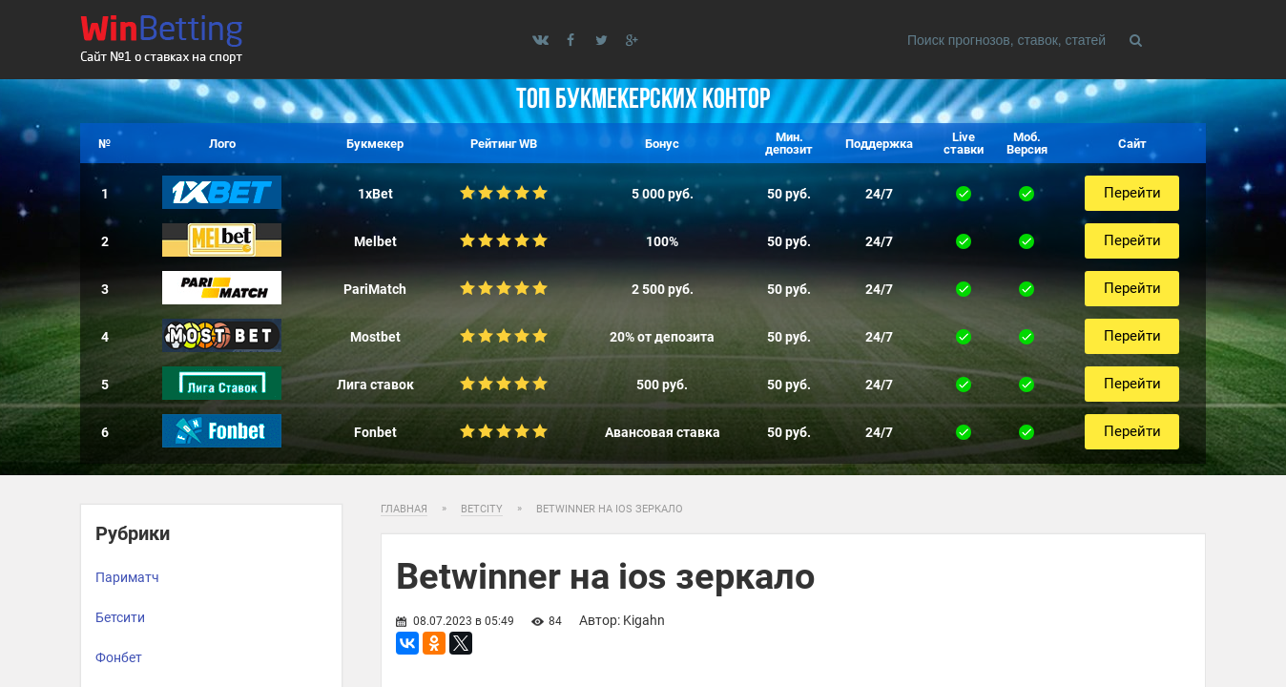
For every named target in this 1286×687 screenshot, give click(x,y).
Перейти (1130, 192)
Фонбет (118, 657)
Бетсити (120, 617)
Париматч (127, 577)
